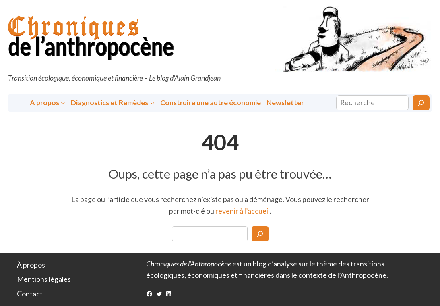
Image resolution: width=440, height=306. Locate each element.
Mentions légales (44, 279)
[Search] (260, 233)
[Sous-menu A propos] (63, 102)
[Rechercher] (421, 102)
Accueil (19, 102)
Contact (30, 293)
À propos (31, 264)
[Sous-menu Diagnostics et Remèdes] (152, 102)
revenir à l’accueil (242, 210)
